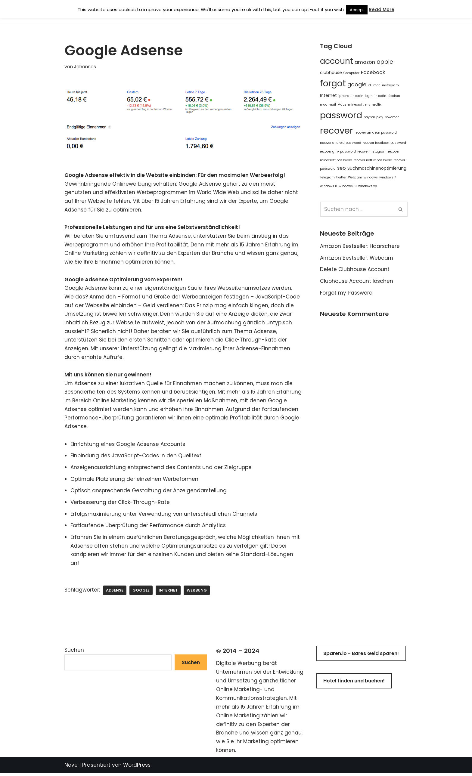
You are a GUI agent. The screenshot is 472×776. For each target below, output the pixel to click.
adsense (114, 592)
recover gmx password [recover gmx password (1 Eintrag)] (338, 152)
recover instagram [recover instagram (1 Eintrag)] (372, 152)
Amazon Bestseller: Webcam (357, 258)
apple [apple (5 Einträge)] (385, 62)
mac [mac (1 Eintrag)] (323, 105)
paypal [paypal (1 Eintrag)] (369, 117)
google (141, 592)
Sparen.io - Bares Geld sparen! (361, 656)
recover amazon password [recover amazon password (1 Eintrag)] (376, 133)
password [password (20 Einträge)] (341, 116)
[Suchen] (357, 210)
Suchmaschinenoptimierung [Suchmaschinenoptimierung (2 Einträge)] (376, 169)
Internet (168, 592)
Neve (71, 767)
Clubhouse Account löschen (356, 282)
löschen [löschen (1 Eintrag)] (394, 96)
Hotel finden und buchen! (354, 683)
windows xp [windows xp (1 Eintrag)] (367, 186)
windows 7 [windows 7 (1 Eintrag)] (387, 178)
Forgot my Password (346, 293)
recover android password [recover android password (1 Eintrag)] (340, 143)
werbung (197, 592)
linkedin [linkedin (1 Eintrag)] (357, 96)
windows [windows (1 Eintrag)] (371, 178)
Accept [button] (357, 10)
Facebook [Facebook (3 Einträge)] (373, 72)
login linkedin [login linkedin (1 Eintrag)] (375, 96)
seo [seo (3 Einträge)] (341, 168)
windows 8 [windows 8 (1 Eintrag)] (328, 186)
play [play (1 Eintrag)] (379, 117)
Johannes (85, 66)
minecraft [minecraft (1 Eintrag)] (356, 105)
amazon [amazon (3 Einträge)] (365, 62)
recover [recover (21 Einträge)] (336, 131)
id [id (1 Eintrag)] (369, 86)
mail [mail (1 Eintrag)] (332, 105)
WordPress (137, 767)
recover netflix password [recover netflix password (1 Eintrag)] (373, 160)
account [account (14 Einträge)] (336, 60)
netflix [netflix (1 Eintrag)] (376, 105)
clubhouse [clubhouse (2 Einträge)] (331, 73)
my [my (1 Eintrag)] (367, 105)
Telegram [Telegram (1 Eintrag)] (327, 178)
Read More (381, 9)
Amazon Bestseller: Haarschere (360, 247)
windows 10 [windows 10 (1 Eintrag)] (348, 186)
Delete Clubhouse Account (355, 270)
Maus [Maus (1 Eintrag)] (341, 105)
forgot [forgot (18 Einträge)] (333, 84)
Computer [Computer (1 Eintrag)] (351, 73)
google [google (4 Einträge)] (356, 85)
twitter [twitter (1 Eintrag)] (341, 178)
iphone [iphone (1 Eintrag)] (343, 96)
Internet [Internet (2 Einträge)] (328, 96)
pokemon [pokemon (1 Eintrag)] (392, 117)
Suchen (74, 653)
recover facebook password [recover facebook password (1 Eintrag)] (384, 143)
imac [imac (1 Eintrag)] (376, 86)
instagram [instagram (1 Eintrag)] (390, 86)
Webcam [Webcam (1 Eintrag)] (355, 178)
